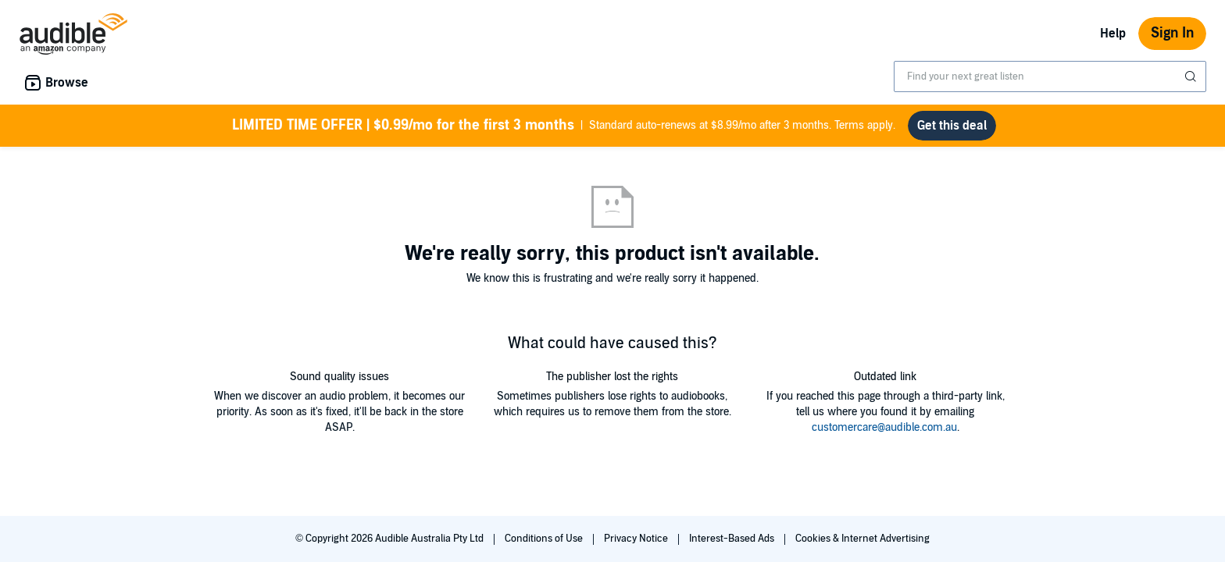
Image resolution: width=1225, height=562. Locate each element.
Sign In (1172, 33)
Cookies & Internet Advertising (862, 538)
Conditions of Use (545, 538)
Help (1113, 33)
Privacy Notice (637, 538)
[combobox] (1050, 76)
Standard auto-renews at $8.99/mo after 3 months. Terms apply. (563, 126)
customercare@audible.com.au (884, 427)
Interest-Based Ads (733, 538)
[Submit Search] (1192, 76)
